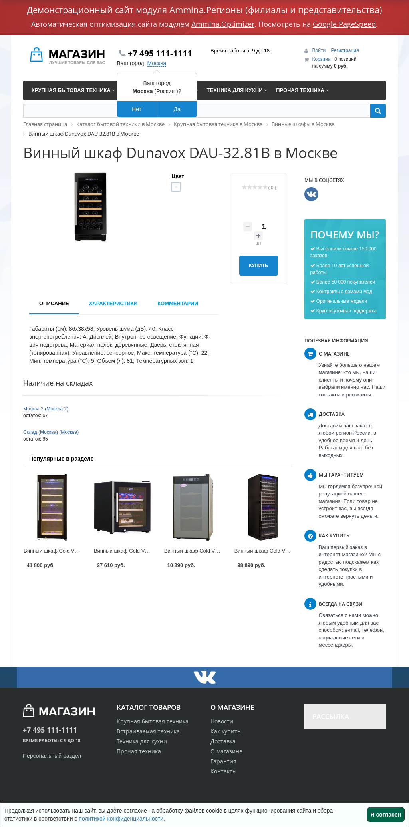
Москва (157, 63)
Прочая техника (139, 751)
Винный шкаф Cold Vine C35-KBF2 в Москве (77, 551)
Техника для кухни (142, 741)
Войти (319, 50)
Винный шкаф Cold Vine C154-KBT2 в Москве (289, 551)
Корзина (321, 59)
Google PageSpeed (344, 24)
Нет (136, 109)
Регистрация (345, 50)
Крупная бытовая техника (153, 721)
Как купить (225, 731)
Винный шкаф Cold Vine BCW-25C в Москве (217, 551)
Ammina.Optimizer (222, 24)
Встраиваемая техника (148, 731)
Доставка (223, 741)
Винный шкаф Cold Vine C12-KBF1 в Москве (147, 551)
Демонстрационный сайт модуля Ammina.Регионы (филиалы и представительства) (204, 10)
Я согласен (386, 814)
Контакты (223, 771)
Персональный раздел (52, 756)
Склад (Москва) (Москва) (51, 432)
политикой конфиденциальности (121, 818)
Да (176, 109)
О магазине (226, 751)
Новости (221, 721)
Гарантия (223, 761)
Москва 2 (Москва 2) (45, 409)
